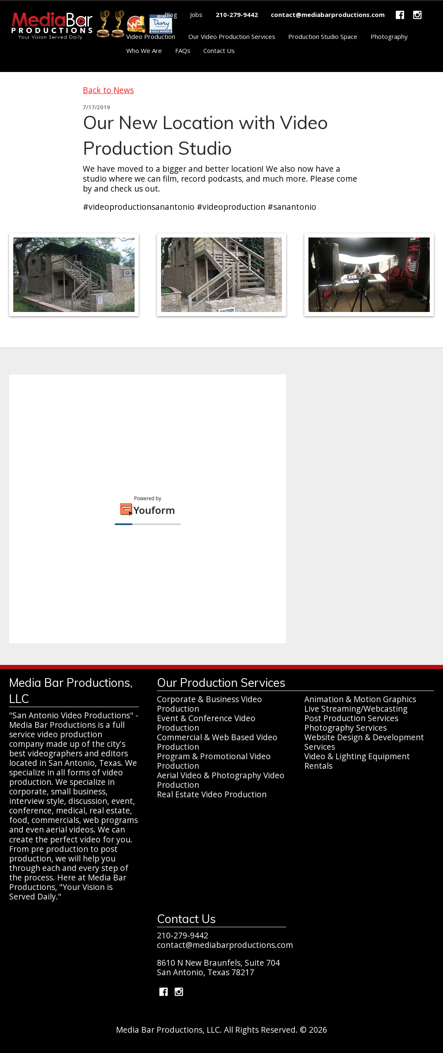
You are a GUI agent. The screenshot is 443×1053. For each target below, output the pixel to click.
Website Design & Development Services (364, 741)
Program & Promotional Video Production (214, 760)
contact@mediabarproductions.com (225, 944)
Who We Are (144, 50)
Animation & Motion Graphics (360, 699)
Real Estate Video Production (212, 794)
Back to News (108, 90)
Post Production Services (351, 718)
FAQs (182, 50)
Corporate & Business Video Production (209, 703)
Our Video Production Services (231, 36)
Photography (389, 36)
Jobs (196, 14)
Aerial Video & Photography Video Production (220, 779)
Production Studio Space (322, 36)
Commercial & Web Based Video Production (217, 741)
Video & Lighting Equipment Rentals (357, 760)
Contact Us (219, 50)
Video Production (150, 36)
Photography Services (345, 727)
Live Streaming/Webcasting (355, 708)
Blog (170, 14)
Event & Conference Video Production (206, 722)
